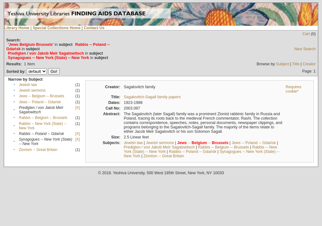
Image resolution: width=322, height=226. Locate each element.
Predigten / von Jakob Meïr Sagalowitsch (159, 147)
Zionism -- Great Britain (38, 150)
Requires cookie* (293, 89)
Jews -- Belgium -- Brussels (41, 96)
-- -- (203, 143)
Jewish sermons (32, 90)
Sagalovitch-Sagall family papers (152, 97)
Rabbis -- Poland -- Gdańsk (192, 151)
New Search (305, 49)
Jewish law (28, 85)
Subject (282, 64)
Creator (309, 64)
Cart (306, 34)
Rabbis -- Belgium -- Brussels (43, 118)
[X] (77, 107)
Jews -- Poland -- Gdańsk (40, 102)
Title (295, 64)
